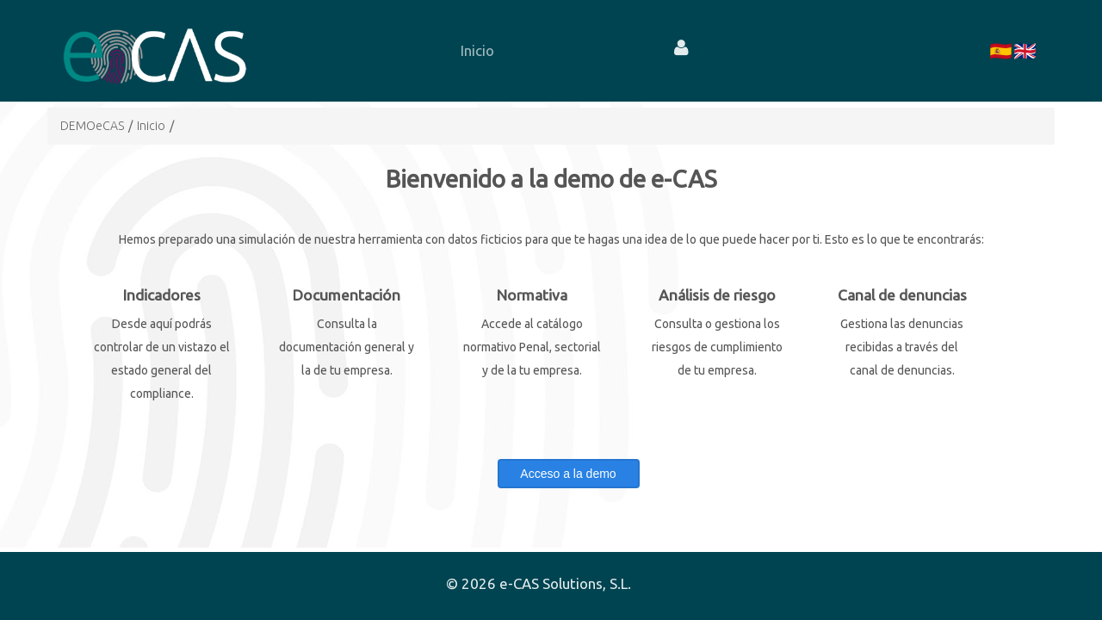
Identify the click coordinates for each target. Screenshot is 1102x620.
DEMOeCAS (92, 126)
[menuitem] (477, 50)
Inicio (151, 126)
